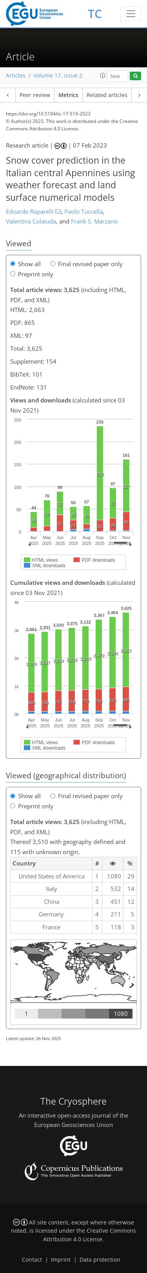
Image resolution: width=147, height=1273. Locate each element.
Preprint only (31, 274)
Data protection (100, 1259)
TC (95, 13)
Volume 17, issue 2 (57, 75)
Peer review (35, 95)
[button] (102, 75)
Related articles (107, 95)
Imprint (61, 1259)
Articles (15, 75)
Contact (32, 1259)
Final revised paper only (86, 264)
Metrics (68, 95)
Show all (25, 264)
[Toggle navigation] (130, 13)
